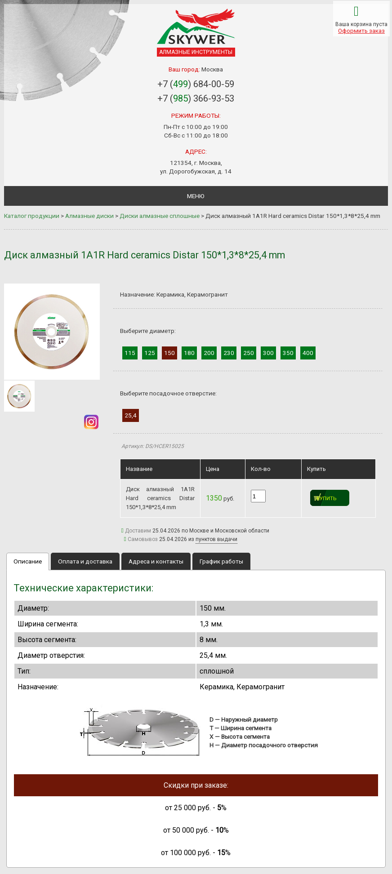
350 (288, 352)
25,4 (131, 415)
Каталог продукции (31, 215)
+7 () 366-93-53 (195, 98)
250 (248, 352)
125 (149, 352)
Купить (326, 498)
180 (189, 352)
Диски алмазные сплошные (160, 215)
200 (209, 352)
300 (268, 352)
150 (169, 352)
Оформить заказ (361, 30)
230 (228, 352)
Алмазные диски (89, 215)
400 (308, 352)
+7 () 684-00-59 (195, 84)
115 (130, 352)
